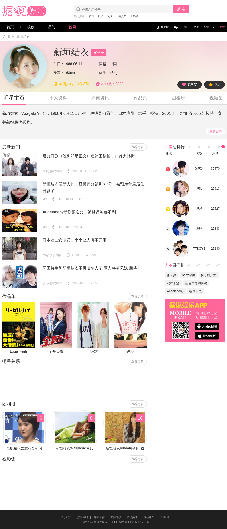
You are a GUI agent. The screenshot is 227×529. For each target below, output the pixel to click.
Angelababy (175, 291)
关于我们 (66, 517)
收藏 (196, 26)
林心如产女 (208, 275)
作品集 (140, 97)
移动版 (162, 27)
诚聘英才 (132, 517)
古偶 (91, 16)
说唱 (100, 16)
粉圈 (72, 27)
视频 (30, 27)
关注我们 (181, 27)
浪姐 (109, 16)
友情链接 (115, 517)
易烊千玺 (173, 283)
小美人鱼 (121, 16)
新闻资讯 (100, 97)
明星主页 (14, 98)
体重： (104, 73)
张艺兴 (199, 168)
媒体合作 (99, 517)
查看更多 (137, 147)
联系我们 (165, 517)
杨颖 (199, 188)
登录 (222, 26)
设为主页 (209, 26)
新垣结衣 (23, 36)
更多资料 (215, 131)
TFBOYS (199, 248)
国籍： (104, 64)
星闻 (51, 27)
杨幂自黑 (195, 291)
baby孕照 (188, 275)
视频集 (216, 97)
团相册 (178, 97)
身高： (58, 73)
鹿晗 (199, 228)
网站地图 (149, 517)
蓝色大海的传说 (196, 283)
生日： (58, 64)
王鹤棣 (134, 16)
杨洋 (199, 208)
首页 (10, 27)
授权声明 (82, 517)
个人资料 (58, 97)
